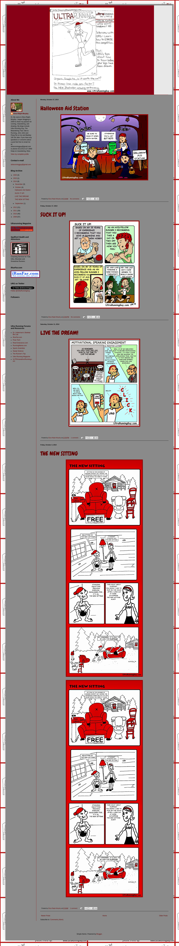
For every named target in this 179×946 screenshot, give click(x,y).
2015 (15, 178)
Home (105, 916)
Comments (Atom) (56, 920)
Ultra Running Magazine (21, 357)
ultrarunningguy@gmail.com (21, 164)
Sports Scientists (19, 348)
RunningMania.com (20, 345)
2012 (15, 207)
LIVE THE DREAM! (59, 332)
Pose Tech (16, 340)
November (19, 184)
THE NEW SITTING (59, 453)
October (18, 187)
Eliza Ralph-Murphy (20, 114)
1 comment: (75, 438)
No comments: (75, 199)
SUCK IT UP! (53, 214)
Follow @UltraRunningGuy (20, 291)
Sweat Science (18, 351)
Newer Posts (45, 916)
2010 (15, 214)
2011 (15, 211)
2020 (15, 175)
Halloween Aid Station (64, 108)
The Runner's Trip (19, 354)
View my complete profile (20, 154)
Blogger (99, 934)
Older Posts (163, 916)
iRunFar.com (17, 337)
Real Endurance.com (20, 343)
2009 (15, 217)
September (19, 203)
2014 (15, 181)
